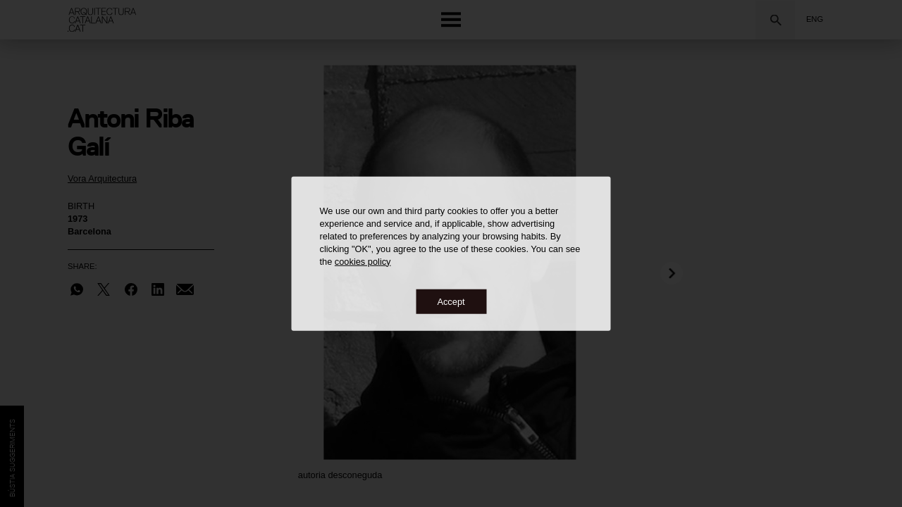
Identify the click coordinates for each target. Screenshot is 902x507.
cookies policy (363, 261)
